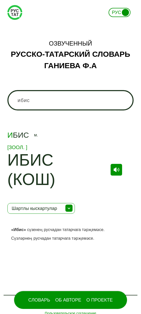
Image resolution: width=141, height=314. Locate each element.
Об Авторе (68, 300)
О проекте (99, 300)
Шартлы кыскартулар (34, 208)
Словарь (39, 300)
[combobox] (70, 100)
